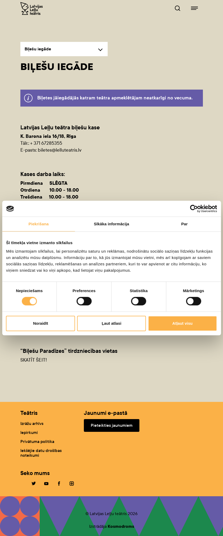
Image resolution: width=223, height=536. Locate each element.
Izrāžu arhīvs (31, 423)
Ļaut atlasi (111, 323)
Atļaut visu (182, 323)
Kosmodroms (121, 526)
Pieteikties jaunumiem (112, 425)
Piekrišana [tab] (39, 224)
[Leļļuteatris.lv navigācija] (194, 8)
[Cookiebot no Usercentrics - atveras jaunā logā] (194, 209)
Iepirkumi (29, 432)
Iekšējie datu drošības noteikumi (41, 453)
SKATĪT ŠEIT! (33, 360)
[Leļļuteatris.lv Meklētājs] (177, 8)
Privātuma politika (37, 441)
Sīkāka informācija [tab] (111, 224)
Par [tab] (184, 224)
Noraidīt (40, 323)
